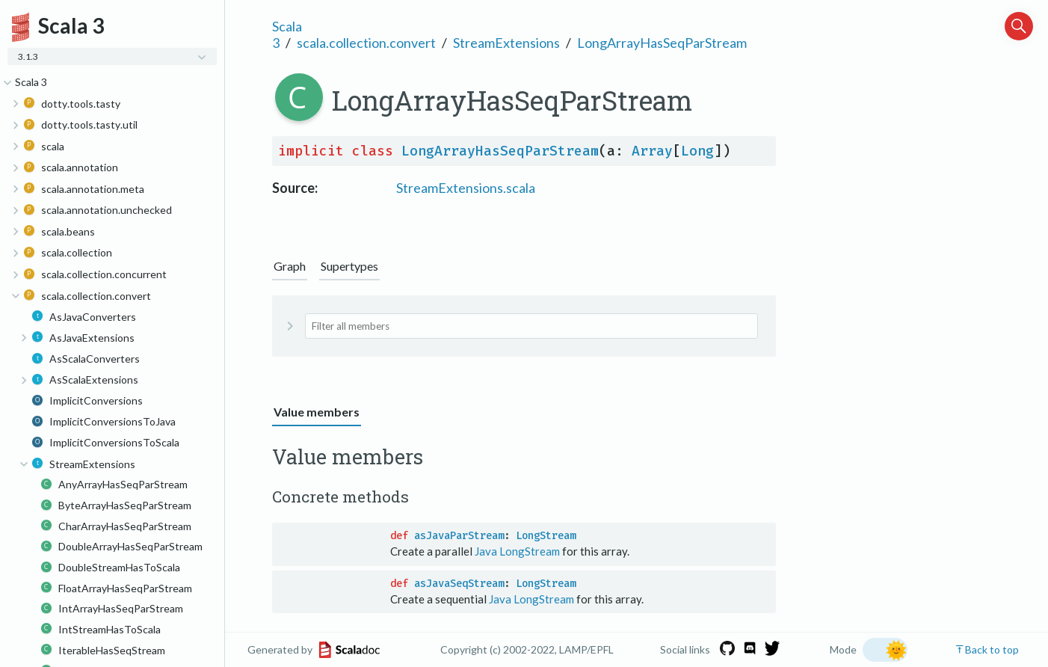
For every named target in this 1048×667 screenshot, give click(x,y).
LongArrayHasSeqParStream (662, 42)
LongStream (546, 536)
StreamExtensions (506, 42)
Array (652, 151)
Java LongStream (517, 551)
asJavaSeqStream (459, 584)
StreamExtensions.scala (465, 187)
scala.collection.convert (366, 42)
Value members (317, 412)
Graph (290, 266)
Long (697, 151)
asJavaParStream (459, 536)
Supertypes (349, 266)
